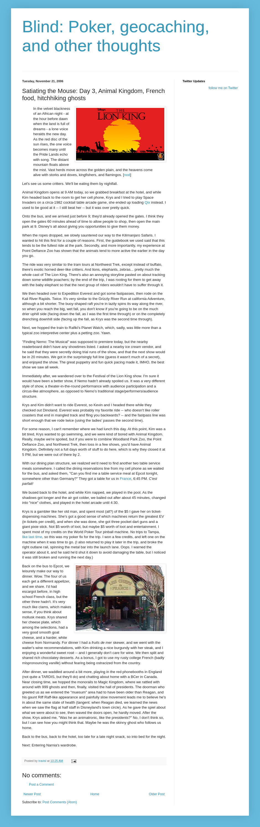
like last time (32, 537)
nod (127, 175)
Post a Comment (41, 784)
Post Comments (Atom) (59, 802)
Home (94, 794)
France (125, 479)
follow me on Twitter (223, 88)
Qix (147, 202)
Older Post (157, 794)
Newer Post (32, 794)
